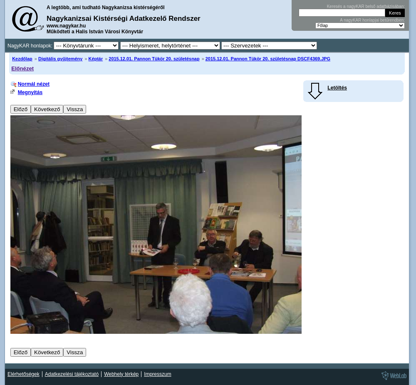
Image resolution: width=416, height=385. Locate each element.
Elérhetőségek (23, 374)
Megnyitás (30, 92)
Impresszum (157, 374)
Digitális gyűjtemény (60, 58)
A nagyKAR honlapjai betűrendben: (372, 20)
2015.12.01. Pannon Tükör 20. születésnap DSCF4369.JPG (268, 58)
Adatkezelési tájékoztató (72, 374)
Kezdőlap (22, 58)
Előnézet (22, 68)
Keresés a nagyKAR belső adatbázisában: (366, 6)
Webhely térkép (121, 374)
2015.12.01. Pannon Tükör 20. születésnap (154, 58)
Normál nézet (34, 84)
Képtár (96, 58)
